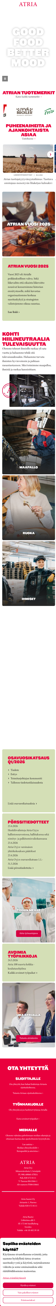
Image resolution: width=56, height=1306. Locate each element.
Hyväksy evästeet (28, 1285)
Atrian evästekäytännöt (14, 1278)
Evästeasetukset (28, 1300)
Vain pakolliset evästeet (28, 1292)
